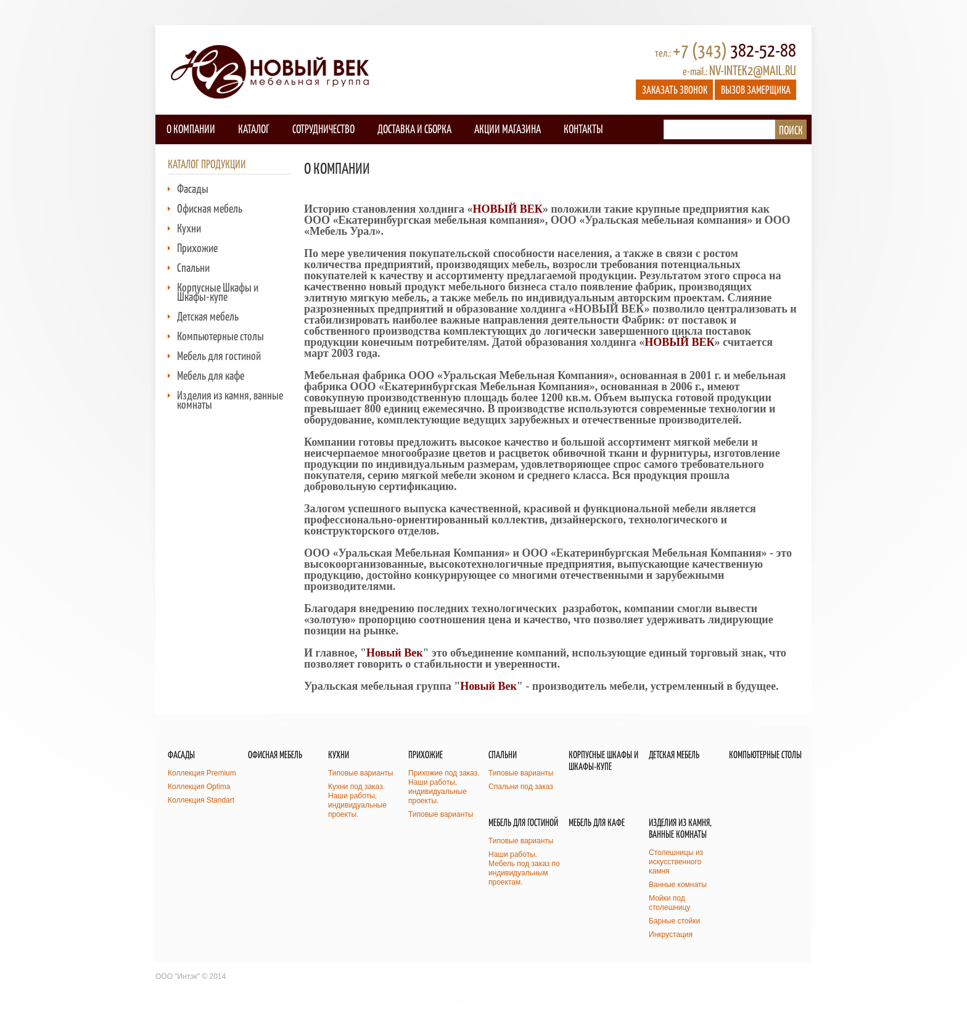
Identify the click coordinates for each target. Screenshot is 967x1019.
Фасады (192, 188)
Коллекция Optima (199, 786)
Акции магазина (507, 128)
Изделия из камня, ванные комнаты (230, 399)
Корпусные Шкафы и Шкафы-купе (217, 291)
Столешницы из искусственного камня (676, 861)
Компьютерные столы (220, 335)
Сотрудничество (323, 128)
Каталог (254, 128)
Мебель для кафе (210, 375)
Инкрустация (671, 934)
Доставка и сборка (414, 128)
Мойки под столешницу (669, 903)
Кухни (189, 227)
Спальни (193, 267)
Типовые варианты (360, 773)
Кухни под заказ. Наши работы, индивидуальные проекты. (357, 800)
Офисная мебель (209, 208)
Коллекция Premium (202, 773)
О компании (191, 128)
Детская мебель (208, 316)
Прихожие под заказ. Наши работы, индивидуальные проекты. (443, 787)
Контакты (583, 128)
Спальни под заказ (520, 786)
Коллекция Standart (201, 800)
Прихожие (197, 247)
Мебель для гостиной (219, 355)
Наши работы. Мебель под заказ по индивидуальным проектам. (524, 868)
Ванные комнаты (678, 884)
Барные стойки (674, 921)
